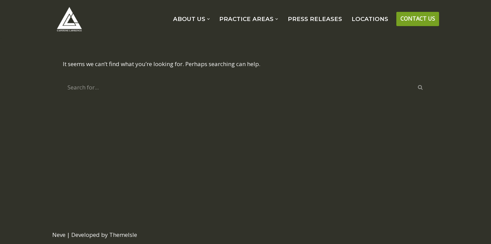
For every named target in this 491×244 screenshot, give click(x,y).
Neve (58, 235)
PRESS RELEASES (315, 19)
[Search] (238, 87)
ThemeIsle (123, 235)
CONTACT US (417, 18)
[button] (208, 19)
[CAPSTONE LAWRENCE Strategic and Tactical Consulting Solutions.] (69, 19)
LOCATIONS (370, 19)
